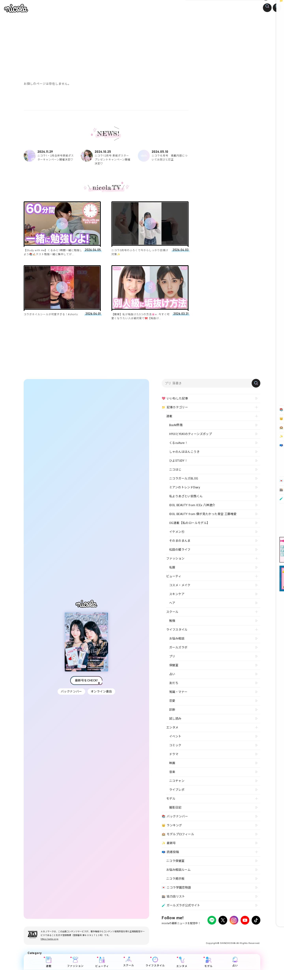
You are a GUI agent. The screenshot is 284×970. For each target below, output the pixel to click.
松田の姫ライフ (180, 549)
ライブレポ (176, 790)
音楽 (172, 772)
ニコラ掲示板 (175, 878)
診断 (172, 709)
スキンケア (176, 594)
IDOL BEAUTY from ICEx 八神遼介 (192, 505)
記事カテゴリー (175, 408)
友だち (173, 683)
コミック (175, 745)
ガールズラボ (178, 647)
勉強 (172, 621)
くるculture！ (178, 443)
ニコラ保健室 (175, 861)
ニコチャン (176, 781)
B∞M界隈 (176, 425)
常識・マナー (178, 692)
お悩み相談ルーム (178, 870)
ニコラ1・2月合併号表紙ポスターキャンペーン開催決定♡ (49, 156)
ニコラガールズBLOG (183, 478)
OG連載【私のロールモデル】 (189, 523)
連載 (49, 962)
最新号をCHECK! (86, 680)
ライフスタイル (155, 962)
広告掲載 (194, 931)
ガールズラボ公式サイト (181, 906)
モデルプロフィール (178, 834)
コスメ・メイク (180, 585)
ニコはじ (175, 469)
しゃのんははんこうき (184, 452)
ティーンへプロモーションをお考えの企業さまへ (232, 934)
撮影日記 (175, 807)
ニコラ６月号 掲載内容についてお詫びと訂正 (163, 156)
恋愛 (172, 701)
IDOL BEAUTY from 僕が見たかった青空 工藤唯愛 (202, 514)
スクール (128, 962)
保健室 (173, 665)
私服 (172, 567)
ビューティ (102, 962)
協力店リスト (173, 897)
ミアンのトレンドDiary (184, 487)
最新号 (169, 843)
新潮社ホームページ (248, 931)
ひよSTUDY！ (178, 460)
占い (235, 962)
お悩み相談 (176, 638)
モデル (209, 962)
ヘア (172, 603)
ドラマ (173, 754)
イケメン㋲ (176, 532)
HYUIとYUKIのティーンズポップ (190, 434)
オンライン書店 (101, 691)
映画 (172, 763)
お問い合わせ (227, 931)
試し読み (175, 718)
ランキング (172, 826)
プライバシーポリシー (173, 931)
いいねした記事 (175, 399)
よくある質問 (209, 931)
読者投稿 (170, 852)
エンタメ (182, 962)
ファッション (75, 962)
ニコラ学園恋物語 (176, 888)
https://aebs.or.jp (49, 939)
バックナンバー (71, 691)
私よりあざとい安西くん (186, 496)
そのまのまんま (180, 541)
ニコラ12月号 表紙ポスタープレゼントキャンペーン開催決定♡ (106, 157)
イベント (175, 736)
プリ (172, 656)
